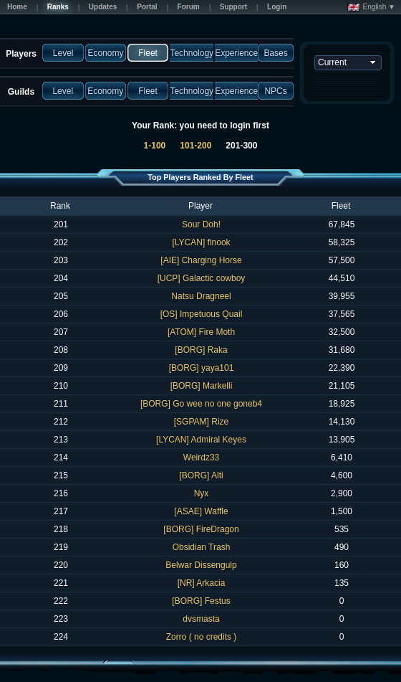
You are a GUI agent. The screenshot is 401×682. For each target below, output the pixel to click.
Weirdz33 (201, 458)
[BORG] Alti (201, 475)
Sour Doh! (201, 224)
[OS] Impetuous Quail (201, 314)
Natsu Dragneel (201, 296)
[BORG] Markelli (201, 386)
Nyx (201, 493)
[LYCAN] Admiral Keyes (201, 440)
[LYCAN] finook (201, 242)
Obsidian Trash (202, 547)
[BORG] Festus (201, 601)
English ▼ (371, 7)
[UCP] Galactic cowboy (202, 278)
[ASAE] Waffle (201, 511)
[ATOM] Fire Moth (201, 332)
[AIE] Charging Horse (200, 260)
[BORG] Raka (201, 350)
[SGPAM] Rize (201, 422)
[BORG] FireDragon (200, 529)
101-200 (195, 146)
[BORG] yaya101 (201, 368)
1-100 (155, 146)
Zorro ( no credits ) (201, 637)
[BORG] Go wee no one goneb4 (201, 404)
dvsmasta (201, 619)
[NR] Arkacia (202, 583)
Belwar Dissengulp (200, 565)
